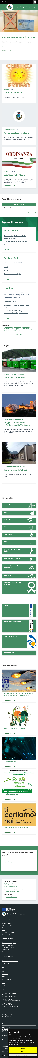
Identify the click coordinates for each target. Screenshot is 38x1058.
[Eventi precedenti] (3, 204)
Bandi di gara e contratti (8, 1015)
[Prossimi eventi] (35, 204)
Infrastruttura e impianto (18, 374)
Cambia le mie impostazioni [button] (22, 1055)
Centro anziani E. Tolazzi (15, 470)
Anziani (23, 466)
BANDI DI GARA (11, 230)
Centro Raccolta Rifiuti (14, 377)
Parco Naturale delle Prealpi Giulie (12, 550)
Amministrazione (6, 919)
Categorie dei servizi (7, 939)
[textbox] (16, 862)
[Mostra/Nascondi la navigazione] (3, 7)
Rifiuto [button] (22, 1052)
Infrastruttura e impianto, (14, 466)
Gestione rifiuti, (8, 374)
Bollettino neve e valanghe (12, 558)
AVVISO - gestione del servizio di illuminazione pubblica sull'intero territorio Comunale (18, 694)
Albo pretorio (5, 1035)
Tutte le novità (7, 51)
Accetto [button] (23, 1048)
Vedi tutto (32, 212)
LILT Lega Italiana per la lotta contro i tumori (13, 567)
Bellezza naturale (18, 419)
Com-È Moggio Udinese (11, 794)
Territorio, (11, 419)
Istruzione (6, 89)
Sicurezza (6, 171)
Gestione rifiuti (11, 258)
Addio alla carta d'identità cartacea (18, 37)
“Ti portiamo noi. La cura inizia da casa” (16, 827)
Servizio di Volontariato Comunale (14, 728)
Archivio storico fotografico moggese (12, 583)
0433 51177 (14, 889)
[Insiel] (5, 1056)
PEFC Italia (7, 542)
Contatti (4, 989)
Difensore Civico (9, 652)
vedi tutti (19, 334)
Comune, (6, 419)
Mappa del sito (6, 1050)
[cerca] (34, 7)
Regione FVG (8, 505)
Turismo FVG (8, 534)
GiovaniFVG (7, 575)
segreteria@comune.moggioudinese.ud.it (12, 1000)
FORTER (6, 606)
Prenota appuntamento (12, 892)
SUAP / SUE (7, 512)
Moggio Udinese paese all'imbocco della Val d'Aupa (17, 424)
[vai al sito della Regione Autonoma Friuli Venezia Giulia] (4, 1)
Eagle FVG (7, 519)
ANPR (6, 527)
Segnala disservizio (11, 897)
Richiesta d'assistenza (7, 1027)
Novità (3, 967)
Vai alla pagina (9, 100)
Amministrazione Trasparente (10, 1011)
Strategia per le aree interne (12, 621)
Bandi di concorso (6, 1016)
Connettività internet (10, 761)
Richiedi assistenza (11, 886)
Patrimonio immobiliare (9, 129)
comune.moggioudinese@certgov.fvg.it (12, 1006)
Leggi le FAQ (9, 884)
